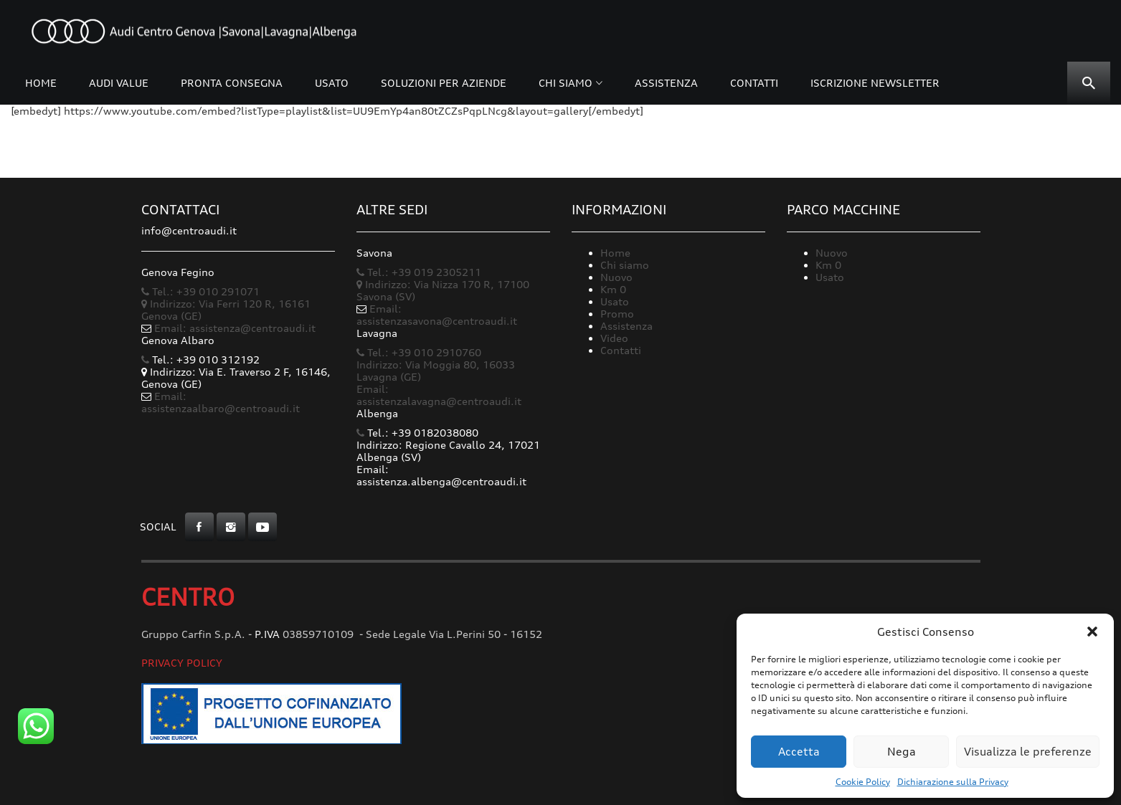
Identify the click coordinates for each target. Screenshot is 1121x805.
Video (614, 338)
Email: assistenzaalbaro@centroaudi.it (220, 402)
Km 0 (613, 289)
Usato (332, 83)
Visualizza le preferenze (1028, 751)
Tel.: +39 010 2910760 (418, 352)
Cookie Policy (863, 781)
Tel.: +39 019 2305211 (418, 272)
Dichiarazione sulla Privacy (952, 781)
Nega (901, 751)
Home (41, 83)
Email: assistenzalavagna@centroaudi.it (438, 395)
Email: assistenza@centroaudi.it (235, 328)
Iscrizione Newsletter (875, 83)
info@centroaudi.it (189, 230)
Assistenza (666, 83)
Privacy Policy (181, 663)
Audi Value (118, 83)
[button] (1092, 631)
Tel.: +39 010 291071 (200, 291)
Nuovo (616, 277)
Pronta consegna (232, 83)
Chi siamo (565, 83)
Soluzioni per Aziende (443, 83)
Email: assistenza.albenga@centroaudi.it (441, 475)
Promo (617, 314)
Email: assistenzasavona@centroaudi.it (436, 315)
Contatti (754, 83)
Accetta (799, 751)
